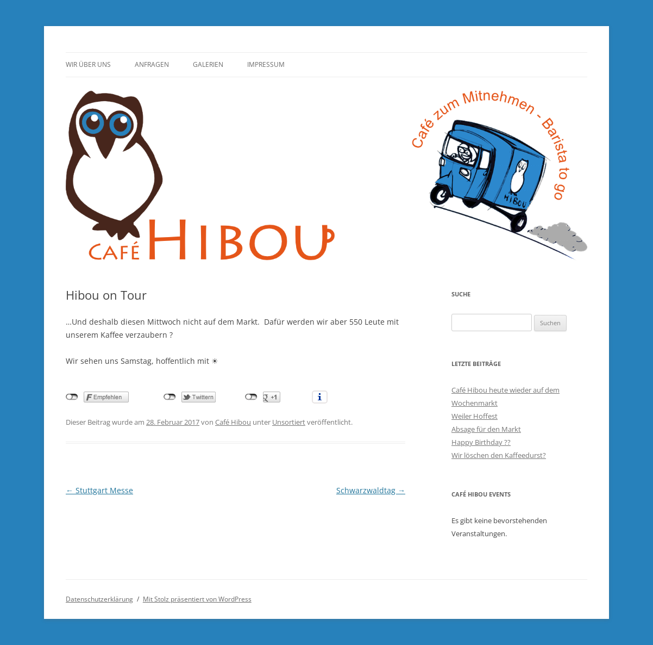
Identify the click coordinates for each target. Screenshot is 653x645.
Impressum (266, 64)
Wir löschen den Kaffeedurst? (498, 455)
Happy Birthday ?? (481, 442)
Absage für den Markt (486, 429)
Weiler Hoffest (474, 416)
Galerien (208, 64)
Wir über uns (88, 64)
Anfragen (152, 64)
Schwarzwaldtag (370, 490)
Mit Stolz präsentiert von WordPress (197, 599)
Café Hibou (233, 422)
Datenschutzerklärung (99, 599)
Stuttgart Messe (99, 490)
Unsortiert (288, 422)
